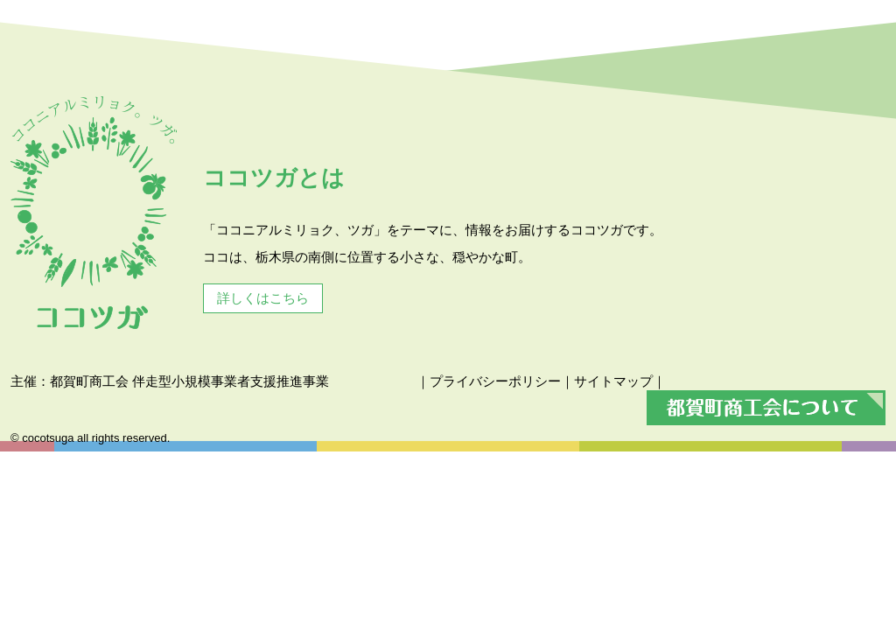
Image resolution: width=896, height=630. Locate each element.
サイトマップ (613, 381)
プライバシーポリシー (495, 381)
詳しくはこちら (263, 297)
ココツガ (93, 212)
